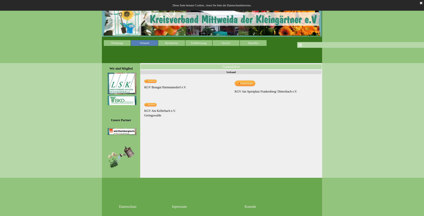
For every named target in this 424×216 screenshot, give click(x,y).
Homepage (117, 43)
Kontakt (250, 207)
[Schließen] (421, 3)
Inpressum (179, 207)
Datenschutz (128, 207)
